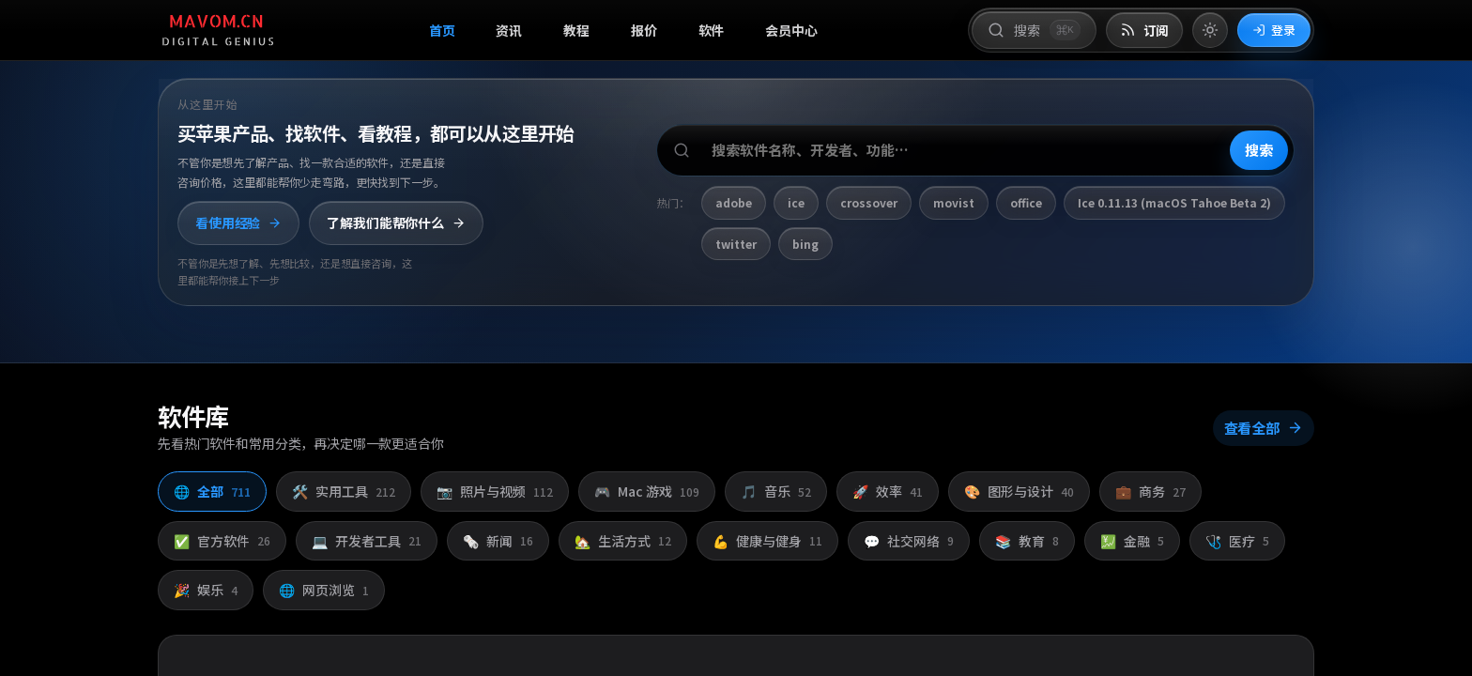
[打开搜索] (1034, 30)
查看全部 (1263, 428)
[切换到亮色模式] (1210, 30)
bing (805, 244)
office (1026, 202)
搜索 (1259, 150)
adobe (733, 202)
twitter (736, 244)
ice (796, 202)
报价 (644, 30)
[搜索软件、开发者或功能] (975, 150)
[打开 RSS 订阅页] (1145, 30)
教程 (576, 30)
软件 (711, 30)
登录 (1274, 29)
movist (953, 202)
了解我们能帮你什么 (396, 222)
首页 (442, 30)
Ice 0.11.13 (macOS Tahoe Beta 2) (1174, 202)
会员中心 (791, 30)
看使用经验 (238, 222)
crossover (868, 202)
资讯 (509, 30)
